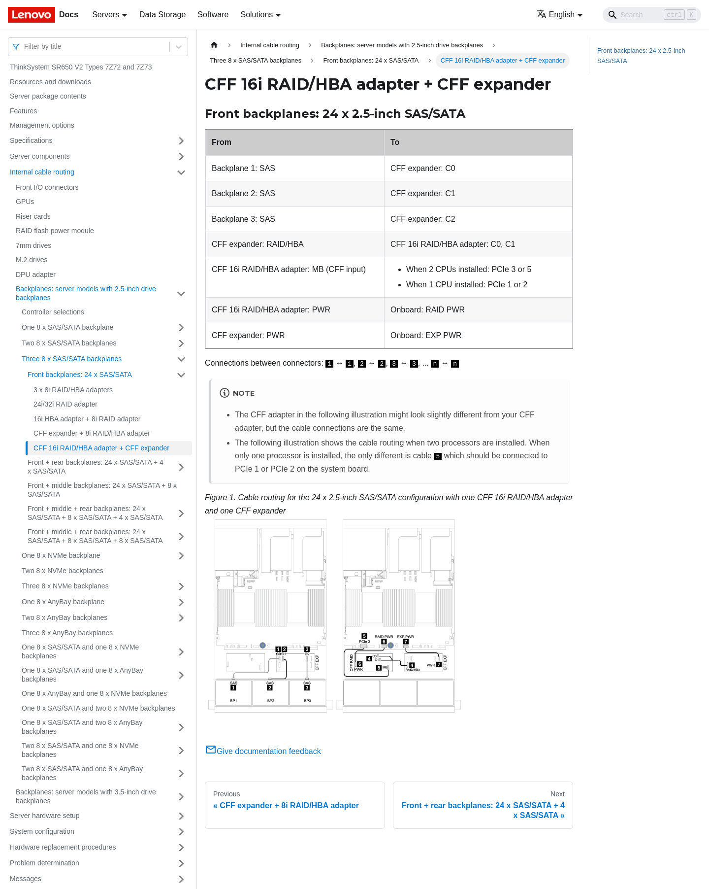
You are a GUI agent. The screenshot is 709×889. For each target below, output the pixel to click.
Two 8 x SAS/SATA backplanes (69, 343)
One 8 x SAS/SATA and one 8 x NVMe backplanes (80, 651)
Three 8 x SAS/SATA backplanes (72, 359)
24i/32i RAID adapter (65, 404)
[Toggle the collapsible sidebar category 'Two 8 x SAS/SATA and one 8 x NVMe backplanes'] (181, 750)
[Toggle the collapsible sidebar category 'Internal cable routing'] (181, 172)
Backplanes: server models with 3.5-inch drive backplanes (86, 796)
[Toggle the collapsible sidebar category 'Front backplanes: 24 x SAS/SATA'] (181, 375)
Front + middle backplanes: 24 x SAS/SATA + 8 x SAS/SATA (102, 489)
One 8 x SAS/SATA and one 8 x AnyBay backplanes (82, 674)
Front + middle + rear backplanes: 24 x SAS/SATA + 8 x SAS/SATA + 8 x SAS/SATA (95, 536)
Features (23, 111)
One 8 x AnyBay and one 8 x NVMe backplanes (94, 693)
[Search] (652, 15)
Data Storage (162, 14)
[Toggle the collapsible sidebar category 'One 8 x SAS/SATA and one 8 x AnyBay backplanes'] (181, 674)
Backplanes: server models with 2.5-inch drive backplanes (86, 293)
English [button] (556, 14)
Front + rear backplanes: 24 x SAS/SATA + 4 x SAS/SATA (95, 466)
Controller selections (53, 312)
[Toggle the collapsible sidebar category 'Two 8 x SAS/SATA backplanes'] (181, 343)
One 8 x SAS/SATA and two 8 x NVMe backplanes (98, 708)
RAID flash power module (55, 231)
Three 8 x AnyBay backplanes (67, 633)
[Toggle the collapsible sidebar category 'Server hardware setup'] (181, 816)
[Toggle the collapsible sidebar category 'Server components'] (181, 157)
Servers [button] (105, 14)
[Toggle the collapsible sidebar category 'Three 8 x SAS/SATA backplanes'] (181, 359)
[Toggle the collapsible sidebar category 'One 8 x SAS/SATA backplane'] (181, 328)
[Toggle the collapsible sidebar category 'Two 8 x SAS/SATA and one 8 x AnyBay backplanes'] (181, 773)
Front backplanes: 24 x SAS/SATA (80, 374)
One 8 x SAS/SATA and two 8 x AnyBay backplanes (82, 726)
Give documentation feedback (263, 751)
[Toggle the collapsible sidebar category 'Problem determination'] (181, 863)
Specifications (31, 140)
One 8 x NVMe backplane (61, 555)
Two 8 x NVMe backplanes (62, 571)
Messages (25, 879)
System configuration (42, 831)
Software (212, 14)
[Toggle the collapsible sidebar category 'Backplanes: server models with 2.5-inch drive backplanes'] (181, 293)
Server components (39, 156)
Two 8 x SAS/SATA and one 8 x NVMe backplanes (80, 750)
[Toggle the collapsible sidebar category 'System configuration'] (181, 832)
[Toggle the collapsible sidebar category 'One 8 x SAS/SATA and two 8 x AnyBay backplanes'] (181, 727)
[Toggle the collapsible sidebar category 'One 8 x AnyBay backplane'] (181, 602)
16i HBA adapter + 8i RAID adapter (87, 419)
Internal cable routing (42, 172)
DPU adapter (36, 274)
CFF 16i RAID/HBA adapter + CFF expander (101, 448)
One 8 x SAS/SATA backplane (67, 327)
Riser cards (33, 216)
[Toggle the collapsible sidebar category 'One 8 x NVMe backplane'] (181, 556)
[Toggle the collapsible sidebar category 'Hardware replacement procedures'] (181, 847)
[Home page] (214, 45)
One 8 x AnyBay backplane (63, 602)
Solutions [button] (256, 14)
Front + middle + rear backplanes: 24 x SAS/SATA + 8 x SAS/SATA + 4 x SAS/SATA (95, 513)
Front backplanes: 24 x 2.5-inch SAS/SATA (641, 56)
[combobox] (25, 46)
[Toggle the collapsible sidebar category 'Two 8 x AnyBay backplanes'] (181, 618)
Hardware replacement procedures (63, 847)
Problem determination (44, 863)
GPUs (25, 201)
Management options (42, 125)
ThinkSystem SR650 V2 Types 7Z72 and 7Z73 (81, 67)
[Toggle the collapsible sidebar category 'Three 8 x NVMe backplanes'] (181, 586)
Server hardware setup (45, 816)
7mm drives (33, 245)
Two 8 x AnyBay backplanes (64, 617)
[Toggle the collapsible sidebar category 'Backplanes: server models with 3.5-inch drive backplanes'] (181, 796)
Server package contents (48, 96)
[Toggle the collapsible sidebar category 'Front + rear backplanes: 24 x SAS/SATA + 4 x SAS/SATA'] (181, 467)
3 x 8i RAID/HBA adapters (73, 390)
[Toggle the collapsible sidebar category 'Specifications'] (181, 141)
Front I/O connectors (47, 187)
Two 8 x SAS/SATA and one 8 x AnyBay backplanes (82, 773)
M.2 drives (32, 260)
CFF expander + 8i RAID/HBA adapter (91, 433)
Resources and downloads (50, 82)
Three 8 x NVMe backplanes (65, 586)
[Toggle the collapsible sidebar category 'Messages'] (181, 879)
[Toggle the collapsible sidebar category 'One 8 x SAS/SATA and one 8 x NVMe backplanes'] (181, 651)
